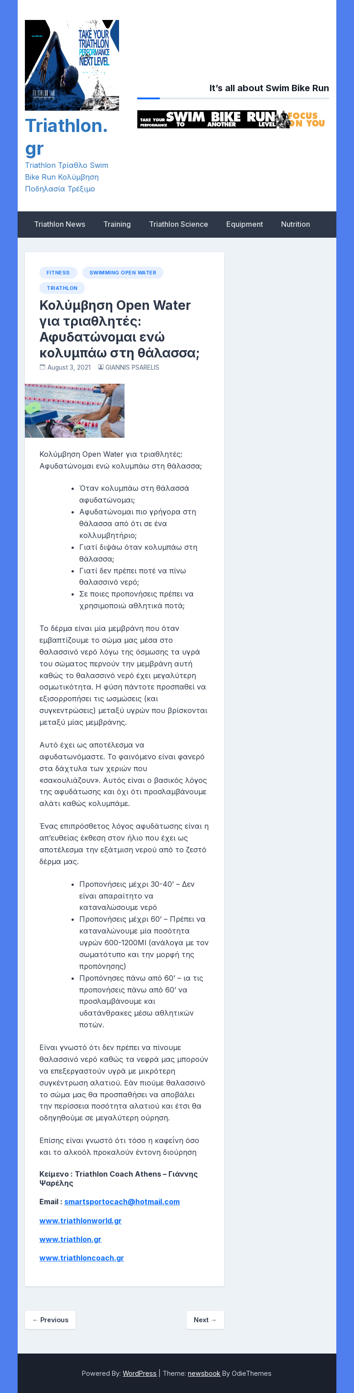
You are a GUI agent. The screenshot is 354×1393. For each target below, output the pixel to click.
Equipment (244, 224)
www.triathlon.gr (70, 1239)
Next (205, 1320)
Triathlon (62, 288)
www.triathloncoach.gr (81, 1257)
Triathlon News (59, 224)
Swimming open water (123, 272)
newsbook (204, 1373)
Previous (50, 1320)
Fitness (58, 272)
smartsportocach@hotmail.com (122, 1201)
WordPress (140, 1373)
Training (117, 224)
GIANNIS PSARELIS (132, 367)
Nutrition (295, 224)
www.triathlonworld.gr (80, 1220)
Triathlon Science (178, 224)
